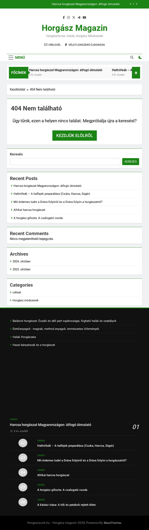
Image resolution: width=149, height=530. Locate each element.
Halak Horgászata (24, 337)
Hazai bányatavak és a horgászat (34, 345)
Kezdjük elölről (74, 135)
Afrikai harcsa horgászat (29, 210)
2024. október (21, 261)
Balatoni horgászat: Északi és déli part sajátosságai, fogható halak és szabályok (64, 321)
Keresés (16, 154)
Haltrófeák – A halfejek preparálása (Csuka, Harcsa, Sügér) (52, 194)
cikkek (17, 292)
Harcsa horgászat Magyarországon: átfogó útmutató (86, 4)
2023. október (21, 269)
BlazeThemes (112, 522)
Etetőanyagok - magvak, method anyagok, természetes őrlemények (56, 329)
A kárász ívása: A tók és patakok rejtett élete (66, 505)
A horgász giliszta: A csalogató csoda (38, 218)
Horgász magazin (74, 28)
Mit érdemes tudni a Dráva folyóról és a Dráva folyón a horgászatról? (58, 202)
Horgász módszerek (26, 300)
